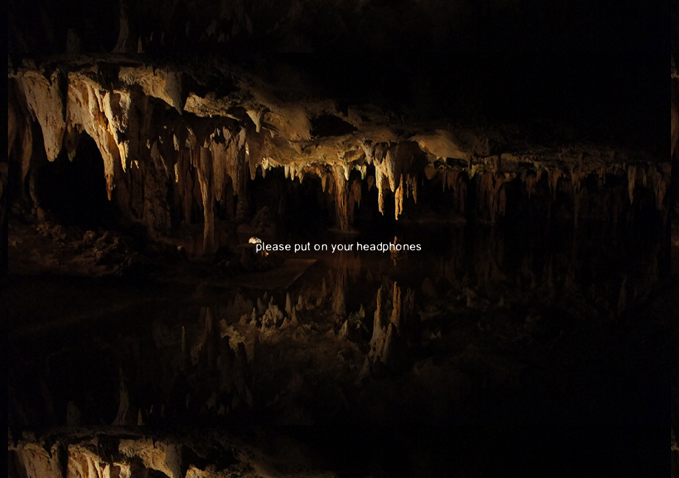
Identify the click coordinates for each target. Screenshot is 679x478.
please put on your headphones (339, 247)
